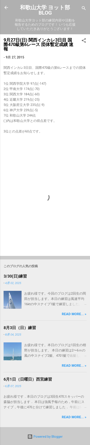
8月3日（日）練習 (20, 327)
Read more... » (74, 314)
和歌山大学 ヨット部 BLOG (45, 10)
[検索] (83, 9)
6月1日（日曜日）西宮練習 (28, 379)
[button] (83, 41)
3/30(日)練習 (15, 276)
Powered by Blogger (45, 437)
